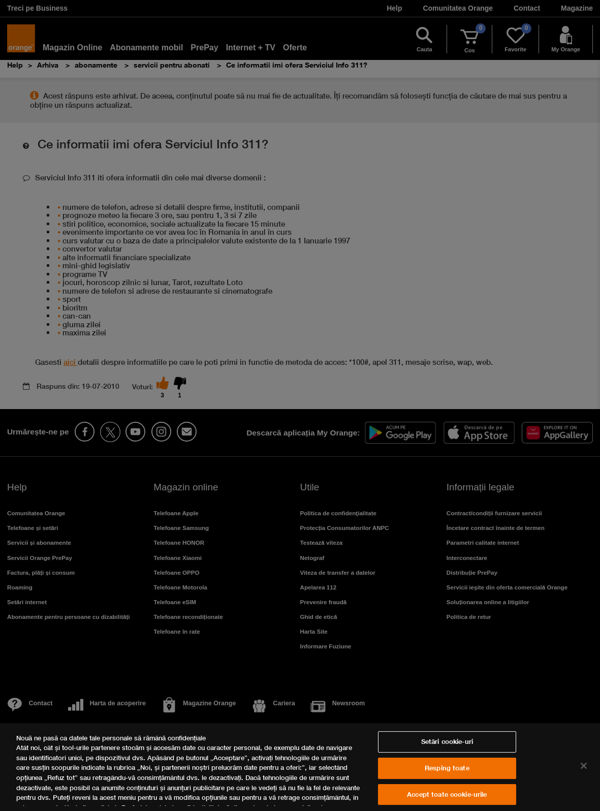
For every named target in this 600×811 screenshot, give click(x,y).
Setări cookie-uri (447, 742)
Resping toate (447, 768)
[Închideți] (584, 766)
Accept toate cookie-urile (447, 794)
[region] (300, 767)
